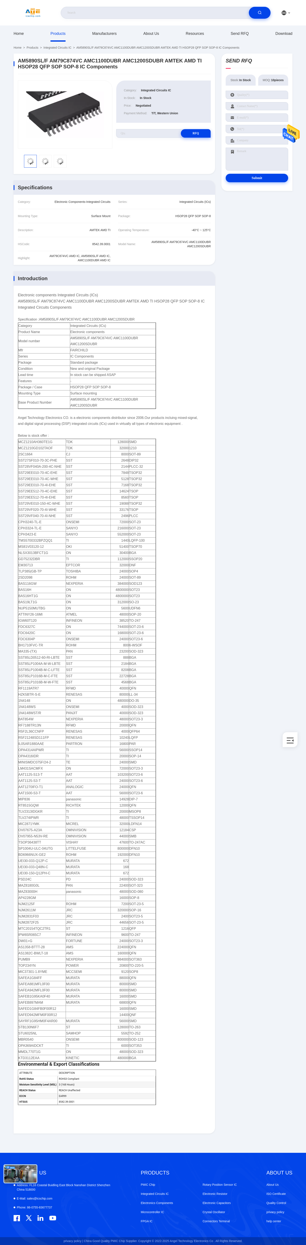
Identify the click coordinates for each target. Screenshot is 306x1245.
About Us (151, 33)
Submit (257, 178)
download (283, 33)
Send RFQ (240, 33)
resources (195, 33)
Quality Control (276, 1203)
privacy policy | (73, 1241)
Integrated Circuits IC (58, 47)
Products (57, 33)
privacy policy (275, 1212)
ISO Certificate (276, 1194)
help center (273, 1221)
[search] (260, 13)
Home (19, 33)
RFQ (196, 133)
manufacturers (104, 33)
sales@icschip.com (34, 1198)
